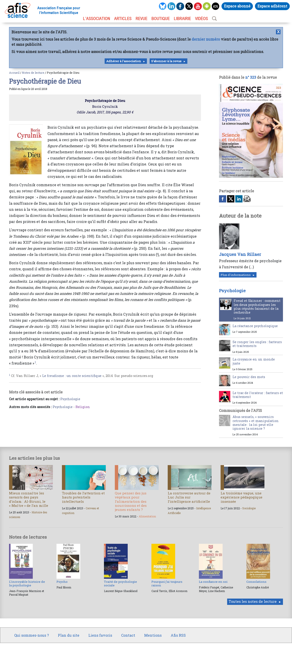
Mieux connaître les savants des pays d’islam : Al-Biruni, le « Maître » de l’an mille (28, 499)
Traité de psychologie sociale (120, 583)
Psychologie (70, 399)
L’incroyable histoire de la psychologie (27, 583)
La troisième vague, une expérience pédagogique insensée (241, 497)
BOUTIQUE (160, 18)
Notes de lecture (33, 72)
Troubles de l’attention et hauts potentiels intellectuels (83, 497)
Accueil (14, 72)
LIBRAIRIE (182, 18)
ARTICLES (123, 18)
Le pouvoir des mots (249, 377)
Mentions (153, 635)
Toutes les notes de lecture (253, 601)
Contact (128, 635)
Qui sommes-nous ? (31, 635)
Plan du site (68, 635)
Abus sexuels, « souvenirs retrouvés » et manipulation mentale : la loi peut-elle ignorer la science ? (256, 423)
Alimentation (147, 516)
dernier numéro (206, 39)
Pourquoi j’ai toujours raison (166, 583)
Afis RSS (178, 635)
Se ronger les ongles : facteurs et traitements (257, 344)
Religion (82, 407)
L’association (96, 18)
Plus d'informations (236, 275)
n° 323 (250, 77)
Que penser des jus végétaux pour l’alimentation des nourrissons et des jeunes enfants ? (131, 501)
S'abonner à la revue (166, 61)
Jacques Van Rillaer (240, 254)
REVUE (141, 18)
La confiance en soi (213, 582)
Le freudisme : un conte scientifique (71, 376)
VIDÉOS (201, 18)
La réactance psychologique (255, 326)
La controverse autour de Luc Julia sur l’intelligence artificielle (189, 497)
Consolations (256, 582)
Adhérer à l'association (123, 61)
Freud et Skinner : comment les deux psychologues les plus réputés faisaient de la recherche (257, 306)
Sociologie (249, 508)
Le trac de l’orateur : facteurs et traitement (258, 395)
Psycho (62, 582)
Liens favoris (100, 635)
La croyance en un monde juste (254, 361)
